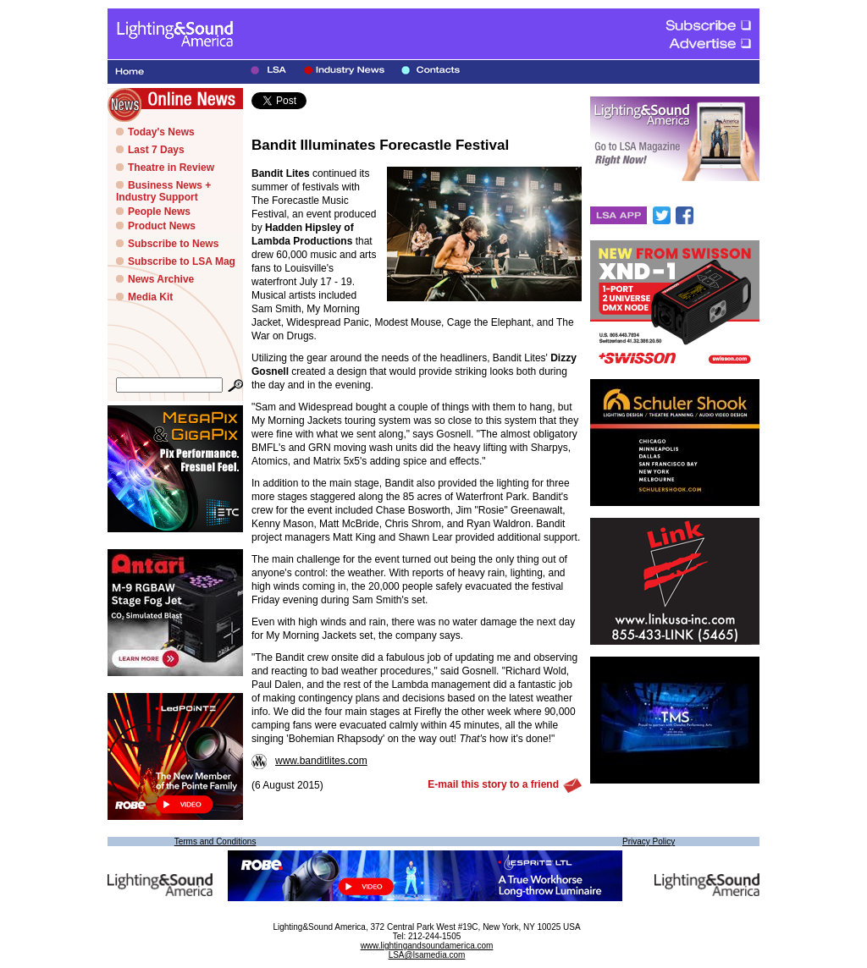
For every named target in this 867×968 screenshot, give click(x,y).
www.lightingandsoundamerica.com (427, 945)
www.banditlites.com (309, 761)
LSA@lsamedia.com (427, 955)
